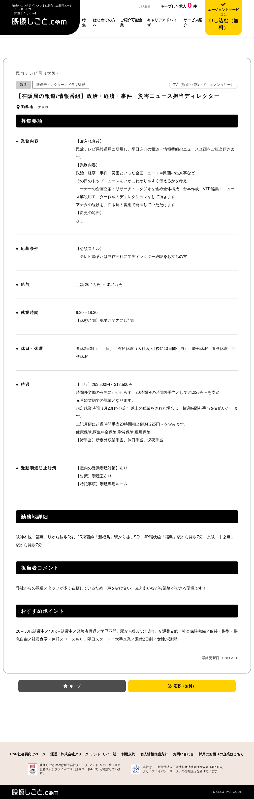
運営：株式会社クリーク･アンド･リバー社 (83, 754)
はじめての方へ (104, 22)
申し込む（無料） (223, 18)
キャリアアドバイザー (162, 22)
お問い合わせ (183, 754)
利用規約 (128, 754)
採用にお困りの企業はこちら (221, 754)
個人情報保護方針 (154, 754)
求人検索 (142, 6)
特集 (84, 22)
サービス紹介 (193, 22)
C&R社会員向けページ (27, 754)
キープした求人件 (178, 5)
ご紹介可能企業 (131, 22)
